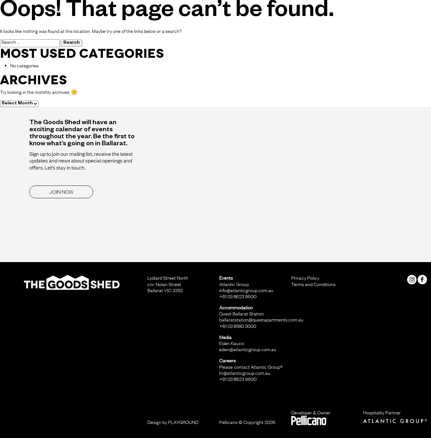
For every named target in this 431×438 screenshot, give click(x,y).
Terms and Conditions (313, 284)
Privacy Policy (305, 278)
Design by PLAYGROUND (172, 422)
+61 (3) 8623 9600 (237, 296)
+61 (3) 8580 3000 (237, 326)
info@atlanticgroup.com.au (246, 290)
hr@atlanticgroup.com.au (244, 373)
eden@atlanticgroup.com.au (247, 349)
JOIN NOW (61, 191)
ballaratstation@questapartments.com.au (261, 319)
